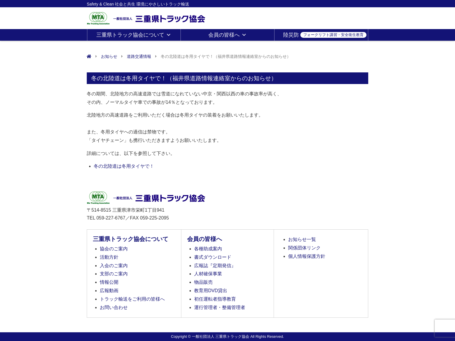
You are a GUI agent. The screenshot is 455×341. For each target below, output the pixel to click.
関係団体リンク (304, 247)
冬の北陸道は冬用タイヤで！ (124, 166)
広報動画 (109, 290)
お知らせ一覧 (302, 239)
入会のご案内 (114, 265)
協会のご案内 (114, 248)
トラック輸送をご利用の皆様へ (132, 299)
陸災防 (324, 35)
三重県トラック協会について (133, 35)
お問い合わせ (114, 307)
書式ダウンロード (212, 257)
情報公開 (109, 282)
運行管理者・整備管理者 (219, 307)
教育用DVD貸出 (210, 290)
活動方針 (109, 257)
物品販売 (203, 282)
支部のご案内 (114, 273)
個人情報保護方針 (306, 256)
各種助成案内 (208, 248)
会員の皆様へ (227, 35)
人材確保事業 (208, 273)
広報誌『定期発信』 (215, 265)
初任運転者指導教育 (215, 299)
